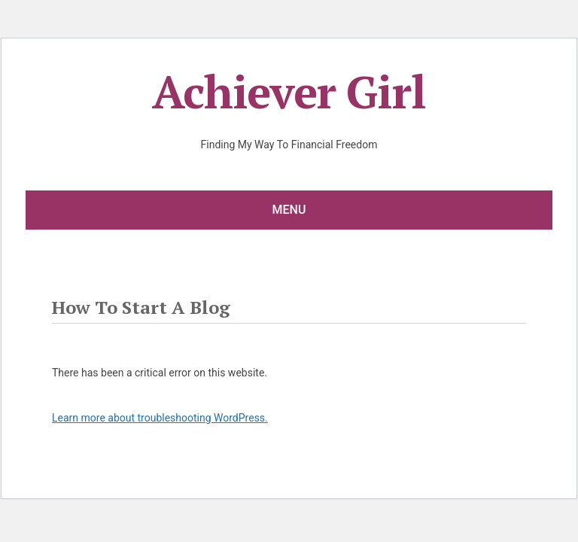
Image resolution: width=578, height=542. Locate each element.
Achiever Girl (288, 92)
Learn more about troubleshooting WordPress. (160, 418)
